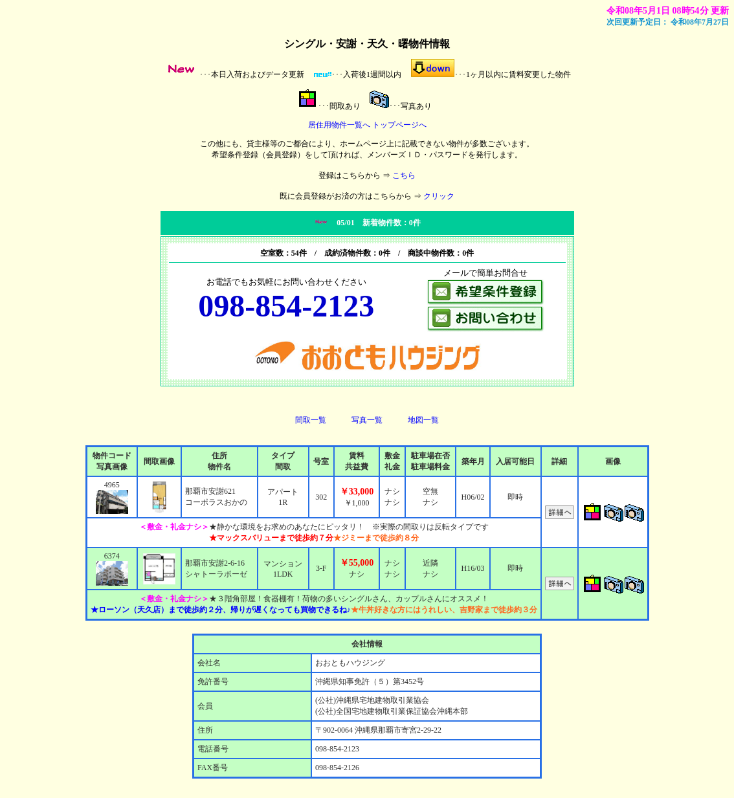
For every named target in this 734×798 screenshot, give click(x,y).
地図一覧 (423, 420)
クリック (438, 196)
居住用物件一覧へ (339, 124)
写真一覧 (367, 420)
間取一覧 (310, 420)
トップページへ (399, 124)
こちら (404, 175)
